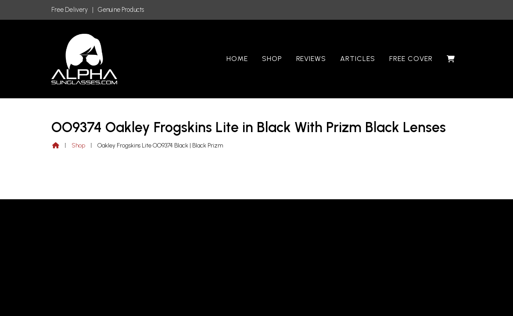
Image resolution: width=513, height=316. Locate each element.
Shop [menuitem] (272, 58)
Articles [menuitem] (357, 58)
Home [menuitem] (237, 58)
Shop (78, 145)
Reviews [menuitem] (311, 58)
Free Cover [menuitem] (411, 58)
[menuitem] (451, 59)
